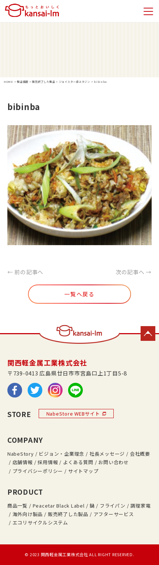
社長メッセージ (107, 453)
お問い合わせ (113, 462)
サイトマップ (83, 470)
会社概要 (140, 453)
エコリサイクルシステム (40, 522)
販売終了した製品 (68, 514)
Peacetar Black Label (59, 505)
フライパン (113, 505)
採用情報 (48, 462)
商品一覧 (17, 505)
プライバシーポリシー (38, 470)
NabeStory (20, 453)
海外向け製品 (28, 514)
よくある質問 (78, 462)
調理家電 (140, 505)
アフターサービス (113, 514)
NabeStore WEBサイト (76, 413)
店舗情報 (23, 462)
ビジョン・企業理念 (61, 453)
